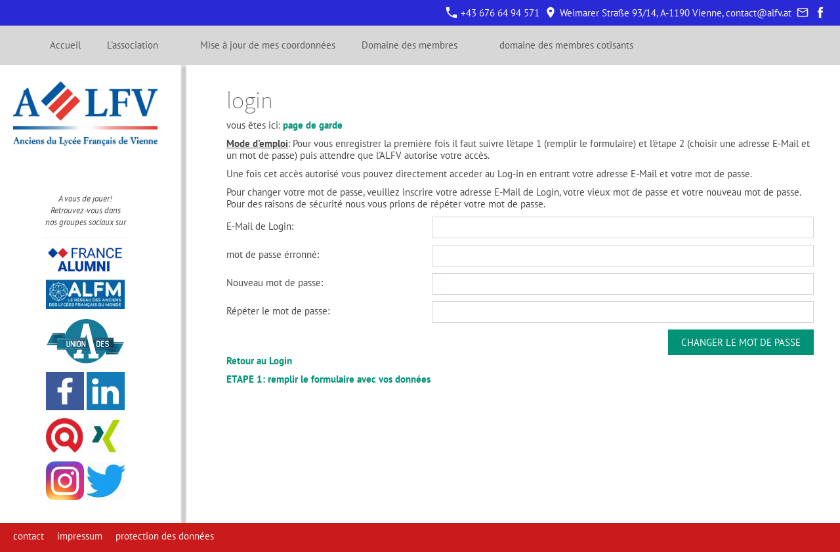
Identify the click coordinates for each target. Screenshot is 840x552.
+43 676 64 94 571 (493, 13)
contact (28, 536)
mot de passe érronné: (272, 254)
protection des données (165, 536)
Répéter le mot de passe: (277, 311)
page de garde (313, 125)
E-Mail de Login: (259, 226)
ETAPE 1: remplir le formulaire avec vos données (328, 379)
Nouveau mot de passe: (274, 282)
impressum (79, 536)
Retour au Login (259, 360)
